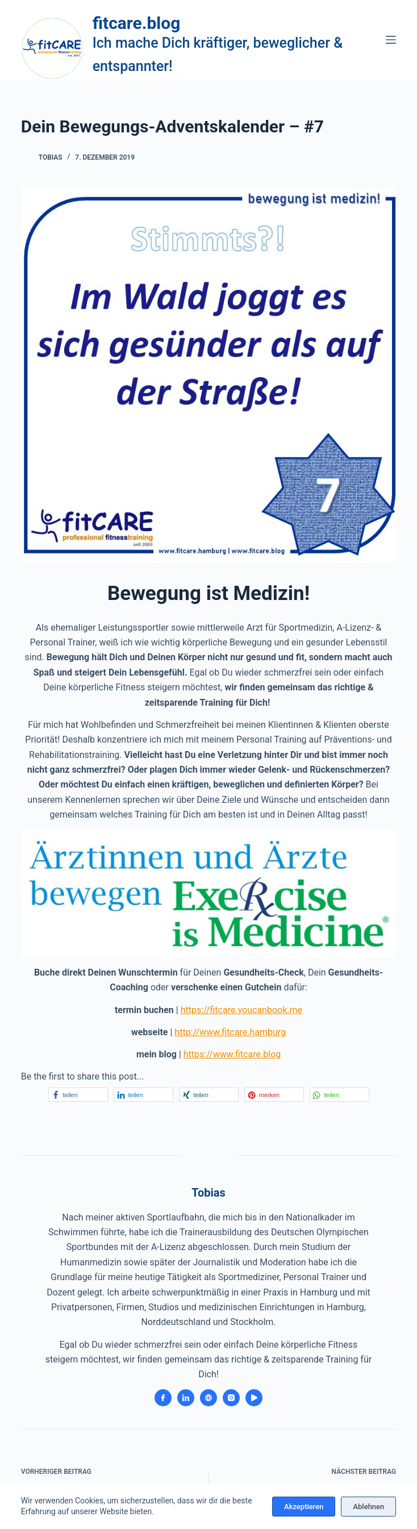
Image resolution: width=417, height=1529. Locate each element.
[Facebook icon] (163, 1397)
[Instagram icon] (231, 1397)
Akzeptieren (303, 1506)
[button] (78, 1095)
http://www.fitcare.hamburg (230, 1032)
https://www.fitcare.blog (232, 1054)
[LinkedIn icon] (185, 1397)
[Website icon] (208, 1397)
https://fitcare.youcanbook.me (241, 1010)
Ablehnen (368, 1506)
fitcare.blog (137, 23)
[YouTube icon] (253, 1397)
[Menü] (391, 40)
